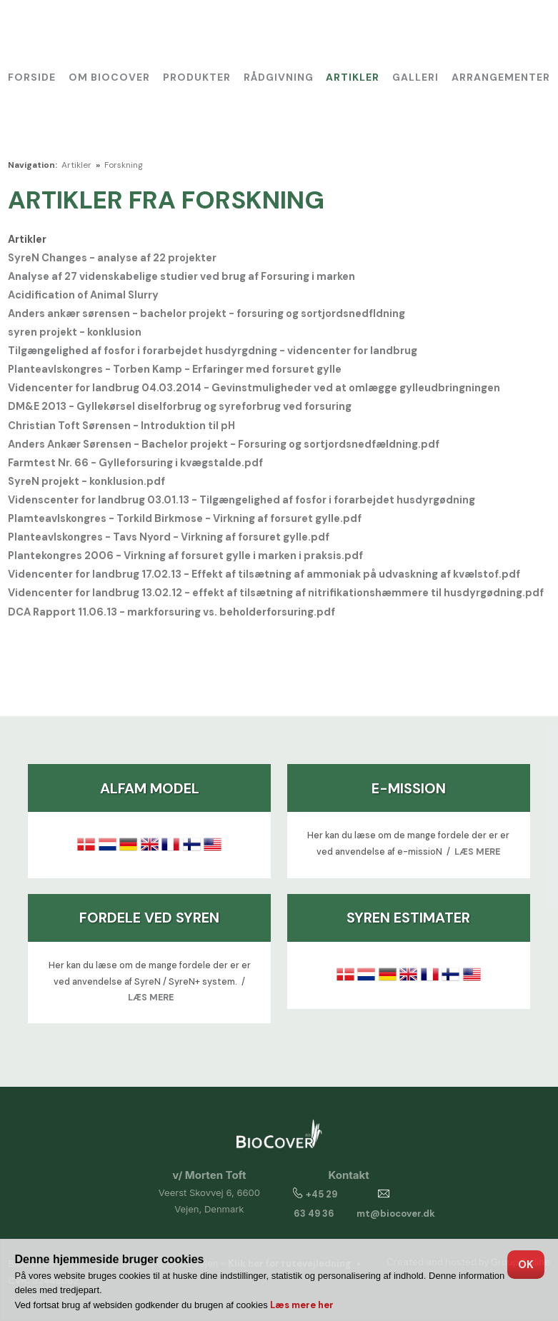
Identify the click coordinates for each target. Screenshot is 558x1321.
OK (526, 1264)
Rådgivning (279, 77)
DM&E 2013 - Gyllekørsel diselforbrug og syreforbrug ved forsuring (180, 406)
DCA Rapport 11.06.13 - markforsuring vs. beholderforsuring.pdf (171, 612)
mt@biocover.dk (396, 1213)
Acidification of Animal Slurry (83, 294)
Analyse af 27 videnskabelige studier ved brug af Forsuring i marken (181, 276)
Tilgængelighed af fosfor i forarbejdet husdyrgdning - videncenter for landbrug (212, 350)
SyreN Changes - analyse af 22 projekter (112, 257)
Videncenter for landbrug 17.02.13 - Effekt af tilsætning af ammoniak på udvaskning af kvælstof (253, 574)
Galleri (415, 77)
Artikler (352, 77)
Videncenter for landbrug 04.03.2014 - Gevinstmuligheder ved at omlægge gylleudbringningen (254, 387)
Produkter (197, 77)
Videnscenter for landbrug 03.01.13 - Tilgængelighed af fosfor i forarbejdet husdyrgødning (241, 499)
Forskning (123, 165)
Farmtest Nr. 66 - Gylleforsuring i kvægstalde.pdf (135, 462)
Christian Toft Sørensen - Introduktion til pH (121, 425)
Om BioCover (109, 77)
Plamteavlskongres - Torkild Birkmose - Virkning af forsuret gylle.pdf (185, 518)
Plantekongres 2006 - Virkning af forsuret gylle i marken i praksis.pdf (185, 555)
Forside (32, 77)
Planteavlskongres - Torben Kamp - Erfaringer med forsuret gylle (175, 369)
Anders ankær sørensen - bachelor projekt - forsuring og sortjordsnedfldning (206, 313)
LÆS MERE (477, 852)
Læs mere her (302, 1305)
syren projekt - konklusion (74, 332)
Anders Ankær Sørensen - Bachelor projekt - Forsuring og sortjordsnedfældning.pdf (223, 444)
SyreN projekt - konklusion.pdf (86, 481)
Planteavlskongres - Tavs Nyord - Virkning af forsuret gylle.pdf (168, 537)
